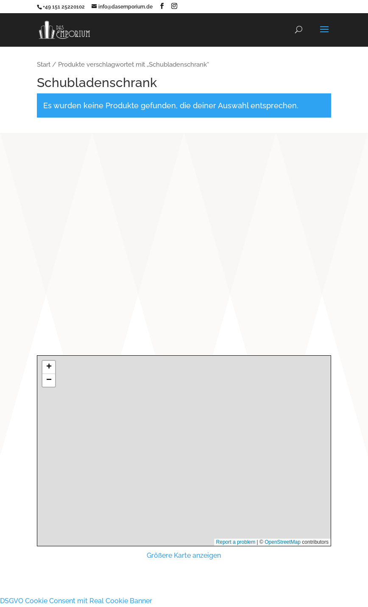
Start (43, 64)
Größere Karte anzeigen (184, 555)
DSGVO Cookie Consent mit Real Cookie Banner (76, 601)
